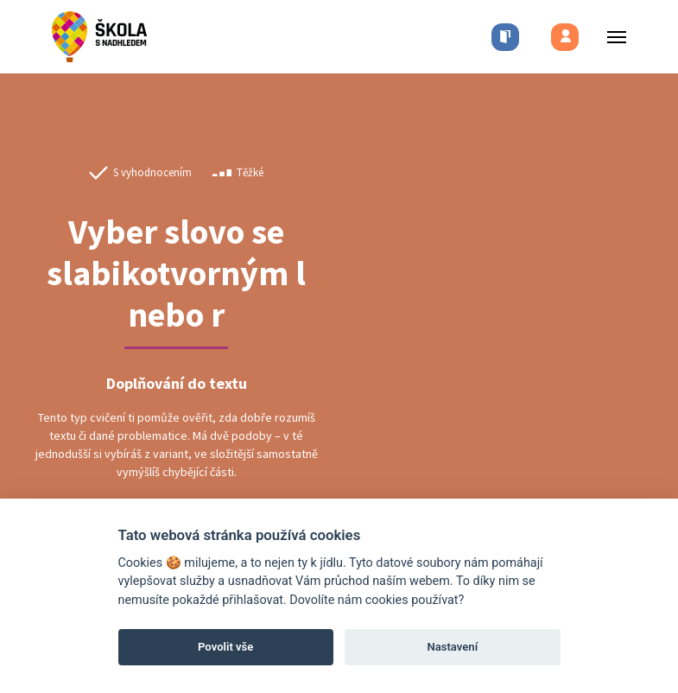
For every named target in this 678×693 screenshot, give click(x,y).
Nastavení (452, 646)
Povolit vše (225, 646)
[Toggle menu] (611, 37)
